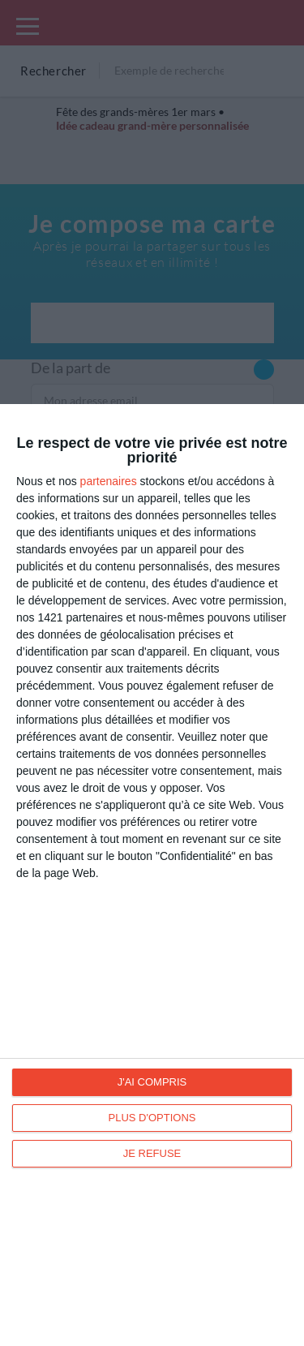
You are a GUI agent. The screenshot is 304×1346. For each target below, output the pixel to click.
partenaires (108, 481)
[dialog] (152, 875)
